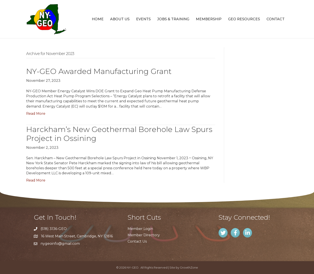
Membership (209, 19)
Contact (275, 19)
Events (143, 19)
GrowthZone (189, 267)
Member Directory (144, 235)
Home (98, 19)
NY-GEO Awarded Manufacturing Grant (99, 71)
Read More (35, 113)
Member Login (140, 229)
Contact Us (137, 241)
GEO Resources (244, 19)
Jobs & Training (173, 19)
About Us (120, 19)
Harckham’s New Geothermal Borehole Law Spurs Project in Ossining (119, 134)
